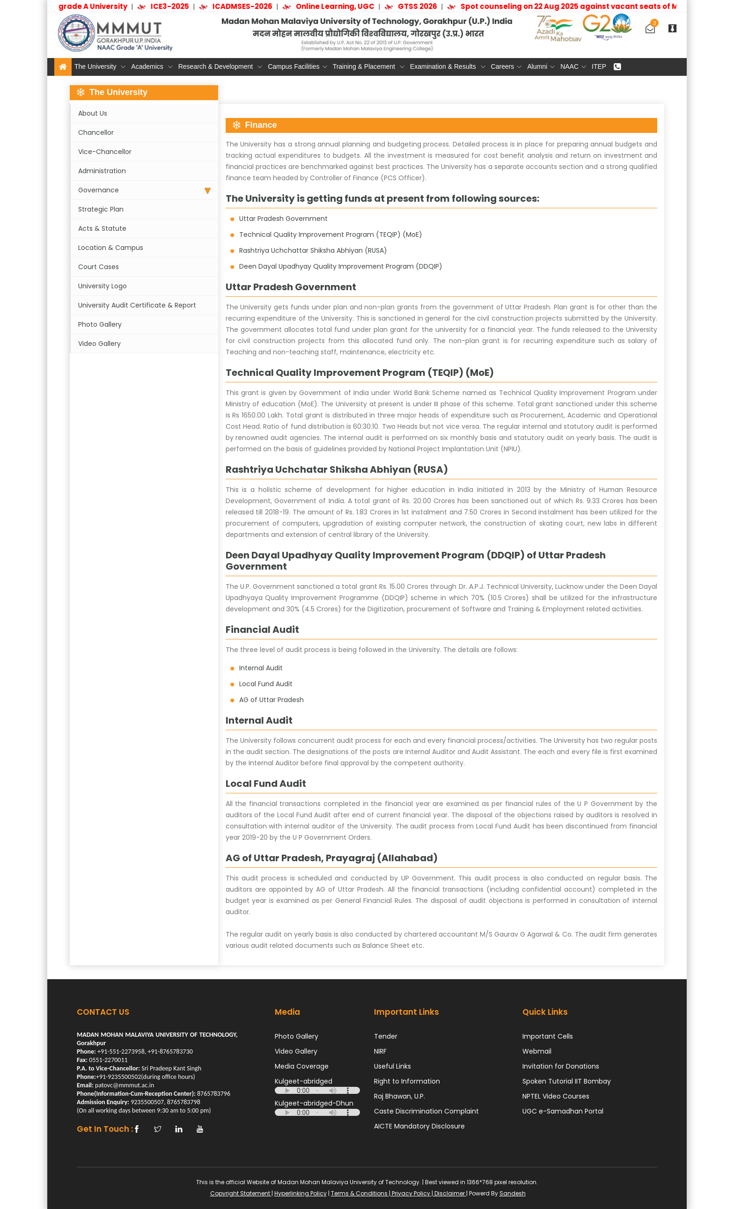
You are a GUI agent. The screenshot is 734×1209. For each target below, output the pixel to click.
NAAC (573, 66)
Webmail (536, 1051)
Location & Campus (110, 247)
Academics (151, 66)
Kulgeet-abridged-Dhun (314, 1103)
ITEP (599, 66)
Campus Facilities (297, 66)
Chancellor (96, 132)
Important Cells (547, 1036)
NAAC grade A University (85, 6)
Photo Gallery (100, 324)
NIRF (380, 1051)
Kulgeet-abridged (303, 1081)
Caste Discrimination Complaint (426, 1111)
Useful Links (392, 1066)
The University (99, 66)
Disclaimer (449, 1193)
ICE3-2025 (173, 6)
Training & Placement (368, 66)
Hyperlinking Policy (300, 1193)
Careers (506, 66)
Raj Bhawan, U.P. (399, 1096)
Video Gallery (99, 343)
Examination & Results (447, 66)
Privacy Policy (411, 1193)
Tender (385, 1036)
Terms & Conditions (360, 1193)
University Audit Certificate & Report (137, 305)
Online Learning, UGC (338, 6)
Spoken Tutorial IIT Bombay (566, 1081)
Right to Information (407, 1081)
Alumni (541, 66)
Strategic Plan (101, 209)
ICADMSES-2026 (246, 6)
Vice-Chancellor (105, 151)
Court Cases (98, 266)
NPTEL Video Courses (555, 1096)
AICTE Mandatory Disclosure (419, 1126)
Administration (102, 171)
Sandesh (512, 1193)
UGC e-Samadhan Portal (562, 1111)
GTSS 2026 (420, 6)
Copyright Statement (241, 1193)
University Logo (102, 286)
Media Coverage (302, 1066)
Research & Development (220, 66)
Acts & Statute (102, 228)
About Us (92, 113)
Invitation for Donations (560, 1066)
